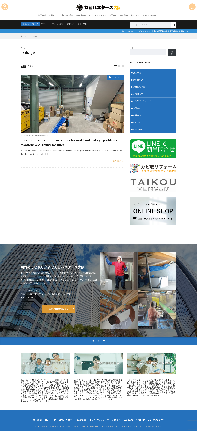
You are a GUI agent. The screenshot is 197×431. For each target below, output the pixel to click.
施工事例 (42, 15)
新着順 (23, 66)
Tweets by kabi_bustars (140, 62)
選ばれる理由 (67, 15)
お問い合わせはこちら (58, 309)
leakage (35, 36)
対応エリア (53, 15)
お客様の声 (81, 15)
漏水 (80, 24)
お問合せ (113, 15)
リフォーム (46, 24)
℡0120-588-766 (149, 15)
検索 (132, 48)
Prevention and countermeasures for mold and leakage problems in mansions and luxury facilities (70, 142)
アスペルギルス (58, 24)
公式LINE (135, 15)
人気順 (30, 66)
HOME (25, 36)
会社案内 (124, 15)
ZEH (85, 24)
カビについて (117, 77)
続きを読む (117, 161)
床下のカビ (71, 24)
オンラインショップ (97, 15)
